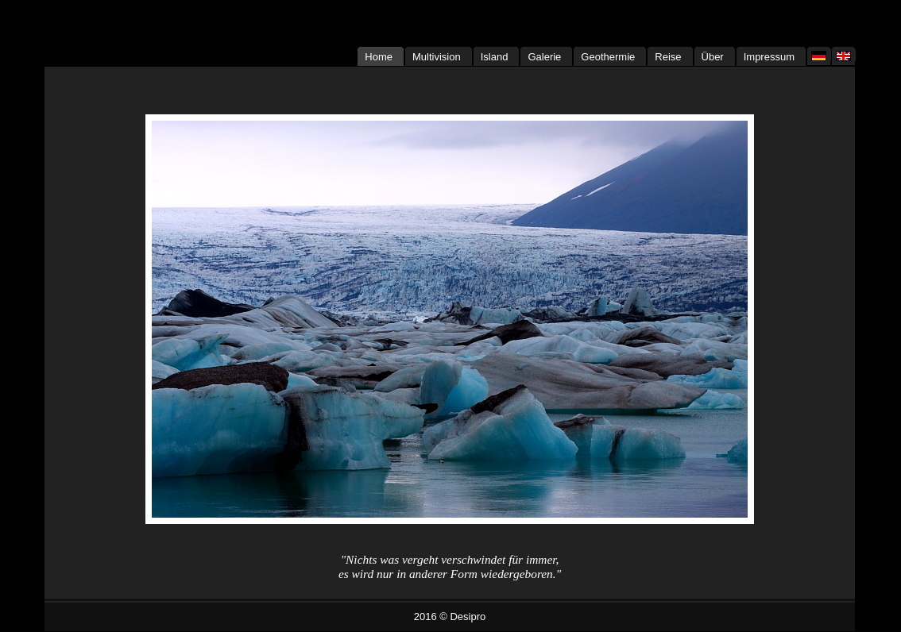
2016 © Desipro (450, 616)
